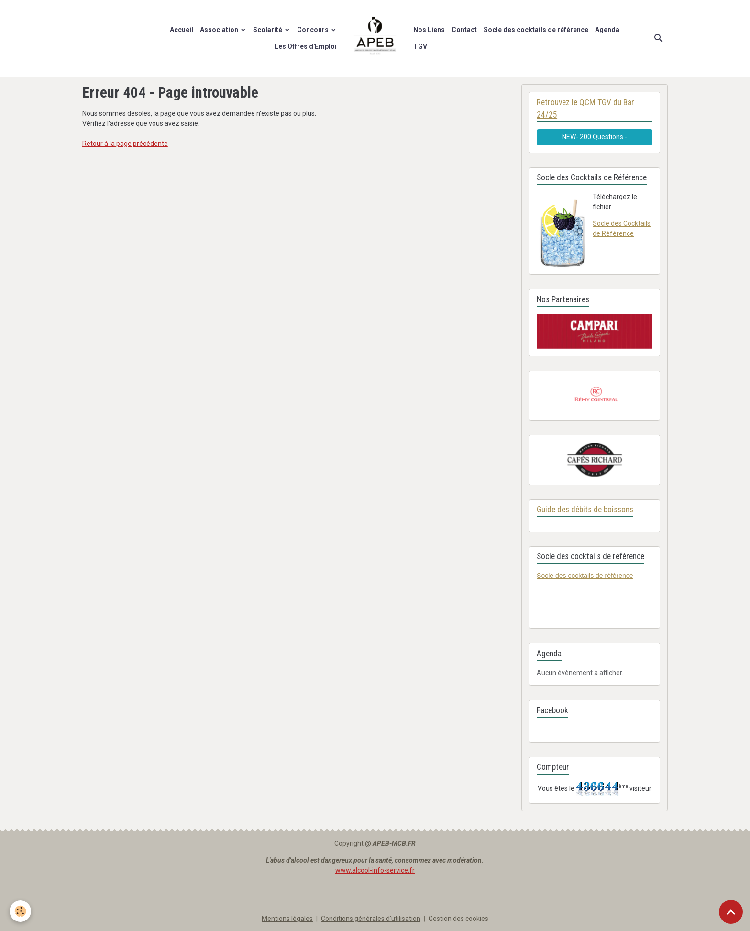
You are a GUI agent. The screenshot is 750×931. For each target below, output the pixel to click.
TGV (420, 46)
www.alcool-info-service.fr (375, 870)
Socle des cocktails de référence (536, 29)
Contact (464, 29)
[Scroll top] (731, 912)
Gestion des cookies (458, 918)
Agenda (607, 29)
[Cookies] (20, 911)
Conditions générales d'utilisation (370, 918)
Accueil (181, 29)
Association (220, 29)
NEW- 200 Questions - (594, 137)
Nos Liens (429, 29)
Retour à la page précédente (125, 143)
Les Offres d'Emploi (306, 46)
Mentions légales (287, 918)
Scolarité (268, 29)
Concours (313, 29)
